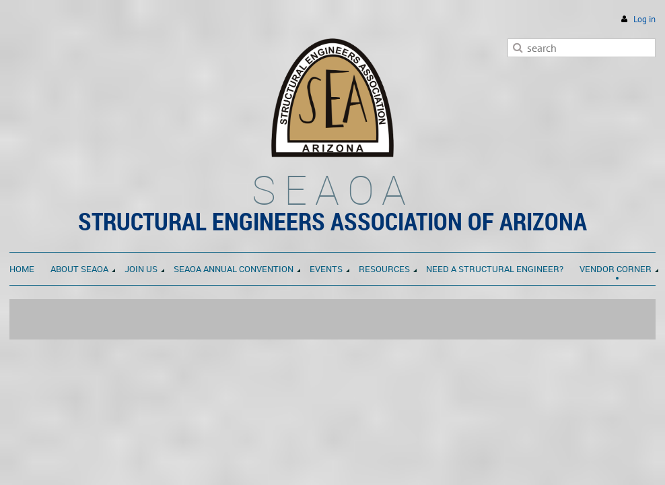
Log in (644, 19)
